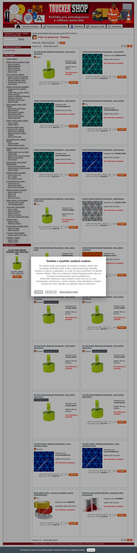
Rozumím (90, 550)
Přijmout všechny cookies (69, 292)
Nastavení (38, 292)
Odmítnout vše (51, 292)
